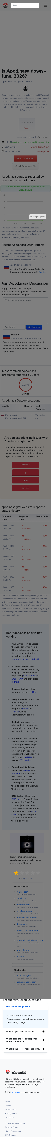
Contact (8, 1105)
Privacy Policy (11, 1113)
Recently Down (11, 1127)
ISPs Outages (10, 1135)
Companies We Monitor (15, 1123)
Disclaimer (9, 1117)
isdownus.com (18, 1092)
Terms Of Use (10, 1109)
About (7, 1102)
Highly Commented (13, 1131)
